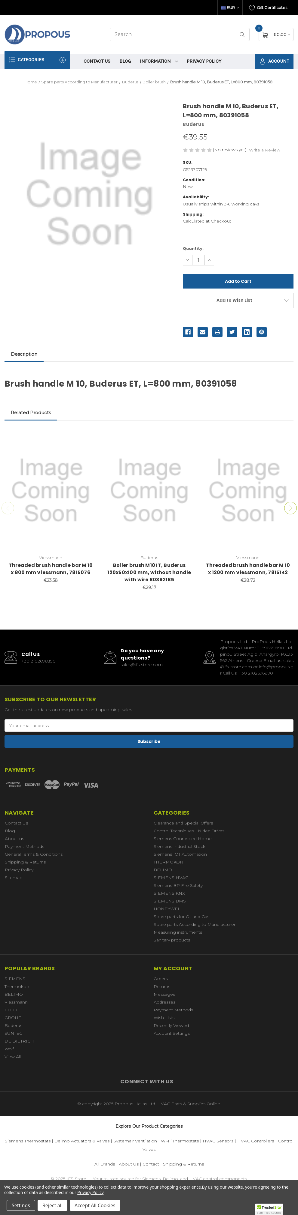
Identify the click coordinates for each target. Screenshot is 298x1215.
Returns (162, 986)
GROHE (13, 1017)
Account (274, 61)
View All (13, 1056)
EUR (230, 7)
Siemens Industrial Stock (179, 846)
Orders (161, 978)
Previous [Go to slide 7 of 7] (8, 508)
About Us (129, 1164)
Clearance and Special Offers (183, 823)
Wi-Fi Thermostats (180, 1141)
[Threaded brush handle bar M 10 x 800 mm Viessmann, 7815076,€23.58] (51, 490)
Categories (37, 60)
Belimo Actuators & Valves (81, 1141)
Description (24, 354)
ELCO (11, 1010)
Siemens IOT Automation (180, 854)
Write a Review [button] (264, 150)
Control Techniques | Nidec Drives (189, 830)
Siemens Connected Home (183, 838)
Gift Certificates (268, 8)
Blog (125, 61)
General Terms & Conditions (34, 854)
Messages (164, 994)
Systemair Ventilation (135, 1141)
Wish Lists (164, 1017)
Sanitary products (172, 940)
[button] (269, 1209)
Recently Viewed (171, 1025)
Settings (21, 1205)
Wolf (9, 1049)
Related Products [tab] (31, 412)
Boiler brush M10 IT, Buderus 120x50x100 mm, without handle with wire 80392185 (149, 572)
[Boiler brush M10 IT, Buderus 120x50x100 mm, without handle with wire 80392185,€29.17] (149, 490)
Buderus (13, 1025)
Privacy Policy (204, 61)
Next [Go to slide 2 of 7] (290, 508)
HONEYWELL (168, 908)
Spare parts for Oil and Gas (181, 916)
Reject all (52, 1205)
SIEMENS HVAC (171, 877)
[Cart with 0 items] (282, 34)
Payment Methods (24, 846)
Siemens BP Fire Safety (178, 885)
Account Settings (172, 1033)
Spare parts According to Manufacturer (194, 924)
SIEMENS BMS (170, 901)
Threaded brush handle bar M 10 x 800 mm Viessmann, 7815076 (51, 569)
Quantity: (193, 248)
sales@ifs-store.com (142, 664)
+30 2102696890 (38, 661)
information (159, 61)
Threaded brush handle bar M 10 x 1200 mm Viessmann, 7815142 (248, 569)
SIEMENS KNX (169, 893)
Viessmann (16, 1002)
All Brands (104, 1164)
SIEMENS (15, 978)
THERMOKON (168, 862)
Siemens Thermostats (28, 1141)
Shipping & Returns (25, 862)
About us (14, 838)
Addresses (164, 1002)
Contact (151, 1164)
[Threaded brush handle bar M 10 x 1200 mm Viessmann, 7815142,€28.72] (248, 490)
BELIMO (163, 869)
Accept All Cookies (95, 1205)
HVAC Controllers (255, 1141)
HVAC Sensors (218, 1141)
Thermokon (17, 986)
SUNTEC (13, 1033)
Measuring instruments (178, 932)
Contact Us (97, 61)
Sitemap (14, 877)
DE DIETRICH (19, 1041)
